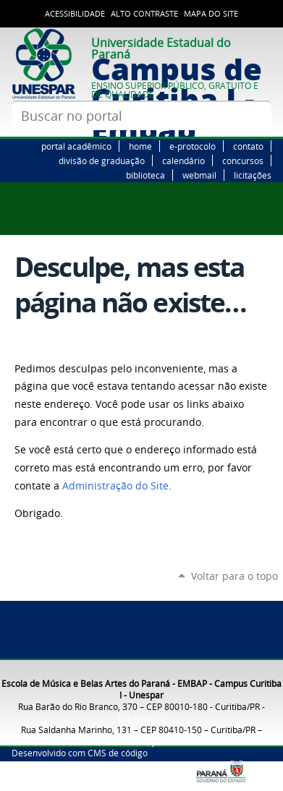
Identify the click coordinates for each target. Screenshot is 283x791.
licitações (252, 175)
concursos (242, 160)
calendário (183, 160)
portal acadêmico (76, 146)
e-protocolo (192, 146)
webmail (199, 175)
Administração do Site (115, 485)
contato (248, 146)
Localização (141, 718)
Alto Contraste (144, 14)
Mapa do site (211, 14)
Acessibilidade (75, 14)
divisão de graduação (102, 160)
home (140, 146)
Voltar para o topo (234, 576)
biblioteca (145, 175)
